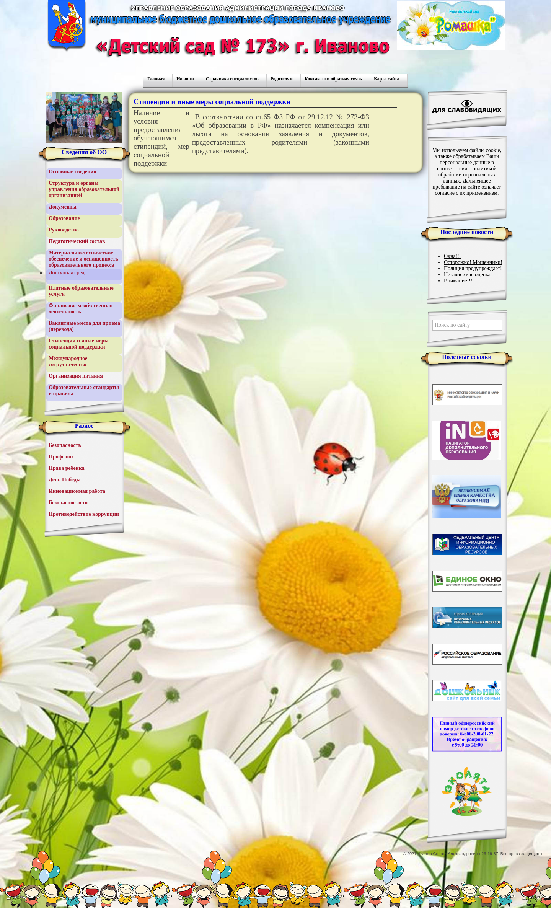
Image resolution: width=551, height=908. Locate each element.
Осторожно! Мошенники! (473, 262)
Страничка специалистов (232, 79)
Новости (185, 79)
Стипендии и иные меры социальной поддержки (79, 344)
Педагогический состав (77, 241)
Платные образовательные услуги (81, 291)
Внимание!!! (458, 281)
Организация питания (76, 376)
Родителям (282, 79)
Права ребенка (67, 468)
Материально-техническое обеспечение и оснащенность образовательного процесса (83, 259)
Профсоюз (61, 457)
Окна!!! (452, 256)
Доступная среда (68, 272)
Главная (156, 79)
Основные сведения (72, 171)
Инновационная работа (77, 491)
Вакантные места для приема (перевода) (84, 326)
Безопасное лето (68, 502)
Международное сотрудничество (68, 361)
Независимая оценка (467, 274)
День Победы (65, 480)
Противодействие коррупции (84, 514)
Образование (64, 218)
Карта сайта (386, 79)
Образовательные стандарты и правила (84, 390)
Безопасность (65, 445)
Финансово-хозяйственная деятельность (81, 309)
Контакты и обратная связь (333, 79)
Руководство (64, 230)
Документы (63, 207)
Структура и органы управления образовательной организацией (84, 189)
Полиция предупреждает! (473, 268)
